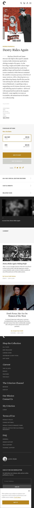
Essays (4, 308)
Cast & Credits (8, 185)
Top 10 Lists (7, 368)
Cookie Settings (8, 422)
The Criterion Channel (13, 383)
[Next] (31, 207)
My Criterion (9, 405)
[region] (15, 498)
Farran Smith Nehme (10, 306)
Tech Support (7, 444)
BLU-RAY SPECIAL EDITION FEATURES (14, 178)
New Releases (7, 350)
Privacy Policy (8, 419)
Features (6, 374)
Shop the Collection (12, 343)
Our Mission (8, 395)
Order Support (8, 442)
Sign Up (5, 389)
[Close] (29, 491)
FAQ (5, 435)
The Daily (6, 377)
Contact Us (8, 399)
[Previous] (3, 207)
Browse (5, 387)
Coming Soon (7, 353)
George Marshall (9, 46)
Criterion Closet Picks (10, 355)
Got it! (16, 502)
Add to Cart (17, 155)
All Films (6, 347)
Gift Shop (6, 358)
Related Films (7, 193)
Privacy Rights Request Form (13, 425)
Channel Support (9, 447)
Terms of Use (9, 415)
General (5, 439)
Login (5, 409)
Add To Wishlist (17, 161)
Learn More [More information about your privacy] (17, 497)
